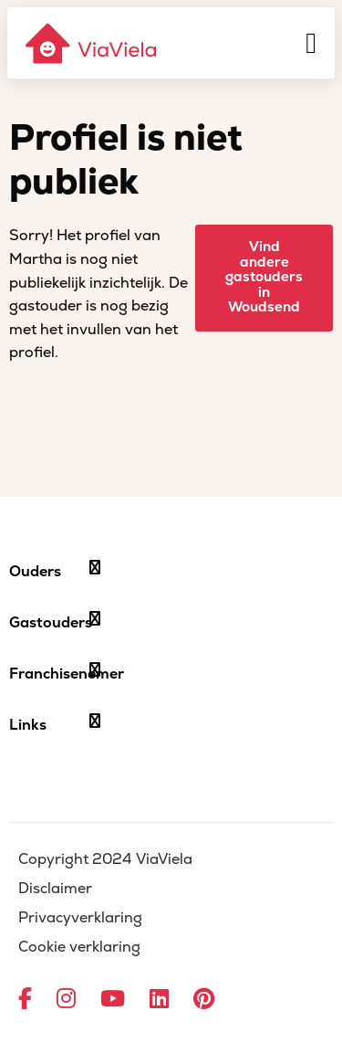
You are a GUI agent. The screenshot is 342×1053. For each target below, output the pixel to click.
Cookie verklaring (79, 947)
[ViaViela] (92, 43)
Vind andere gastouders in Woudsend (264, 277)
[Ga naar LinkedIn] (159, 1000)
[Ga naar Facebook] (25, 1000)
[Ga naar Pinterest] (203, 1000)
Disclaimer (55, 888)
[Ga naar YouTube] (112, 1000)
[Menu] (311, 43)
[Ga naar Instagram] (66, 1000)
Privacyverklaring (80, 918)
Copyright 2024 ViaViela (105, 859)
